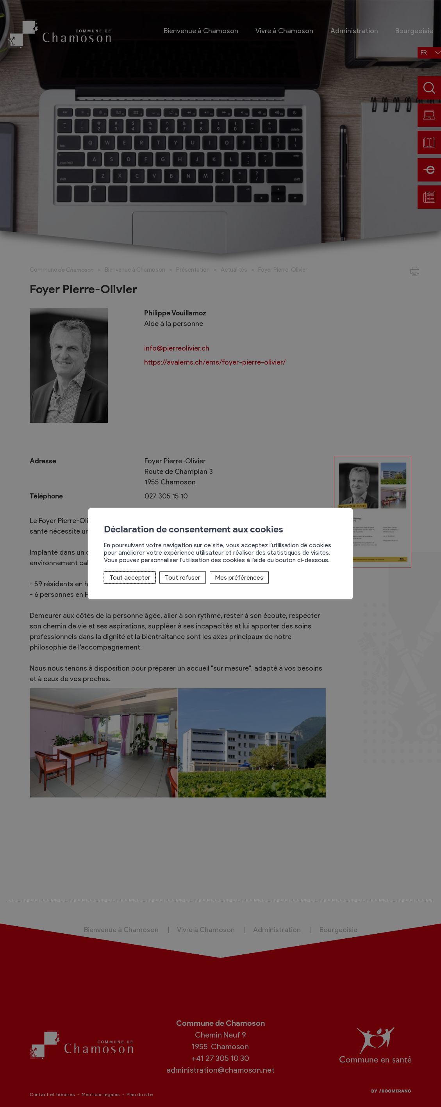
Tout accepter (129, 577)
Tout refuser (182, 577)
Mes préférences (239, 577)
